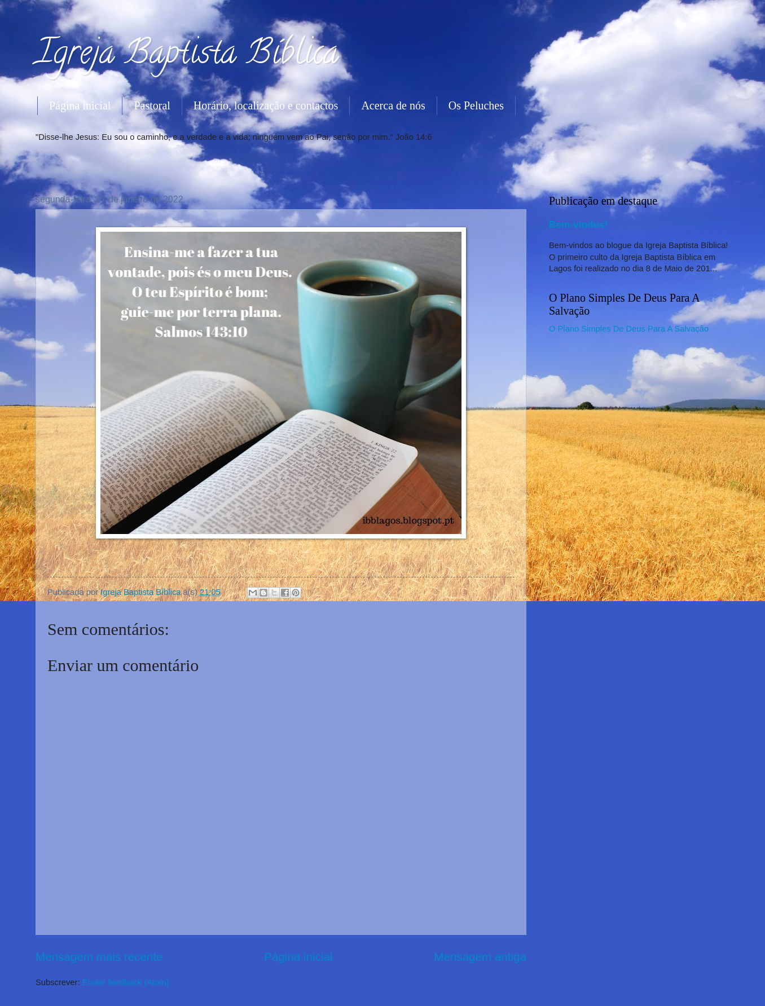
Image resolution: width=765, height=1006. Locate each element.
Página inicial (80, 105)
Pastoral (152, 105)
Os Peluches (476, 105)
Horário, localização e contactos (266, 105)
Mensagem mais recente (99, 956)
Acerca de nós (393, 105)
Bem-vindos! (578, 224)
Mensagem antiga (480, 956)
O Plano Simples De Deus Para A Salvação (629, 328)
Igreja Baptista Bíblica (187, 55)
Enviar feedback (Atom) (125, 982)
